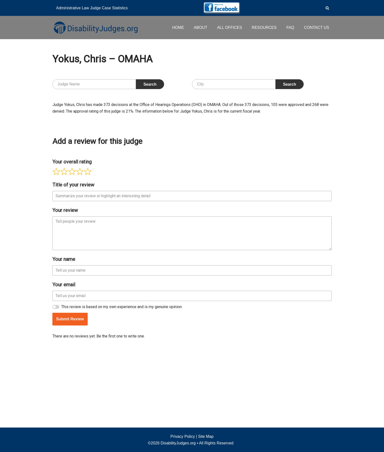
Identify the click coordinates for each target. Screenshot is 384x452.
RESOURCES (264, 27)
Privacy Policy (182, 436)
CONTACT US (316, 27)
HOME (178, 27)
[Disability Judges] (95, 27)
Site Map (206, 436)
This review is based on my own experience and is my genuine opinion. (121, 380)
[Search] (327, 8)
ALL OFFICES (229, 27)
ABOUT (200, 27)
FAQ (290, 27)
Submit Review (70, 392)
